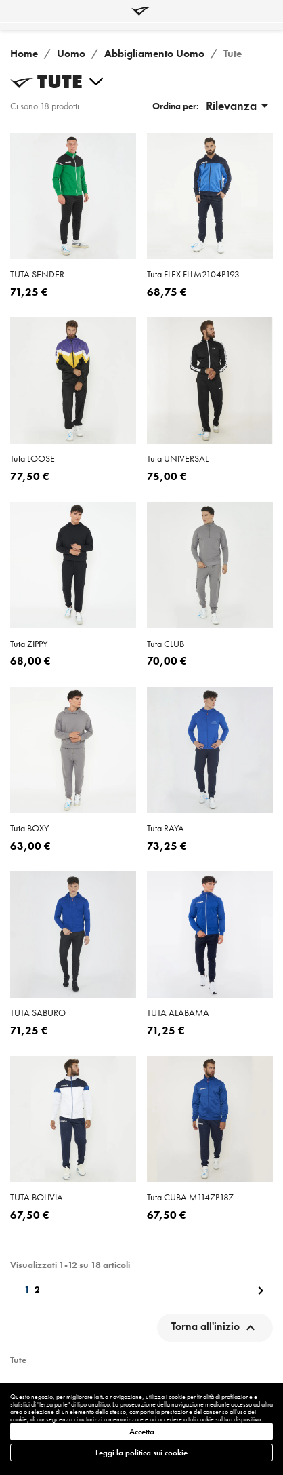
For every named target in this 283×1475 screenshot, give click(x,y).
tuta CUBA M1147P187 (190, 1197)
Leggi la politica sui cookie (141, 1452)
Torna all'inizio (215, 1328)
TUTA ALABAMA (178, 1012)
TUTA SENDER (37, 274)
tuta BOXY (29, 828)
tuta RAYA (165, 828)
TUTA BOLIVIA (36, 1197)
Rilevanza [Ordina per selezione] (239, 106)
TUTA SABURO (38, 1012)
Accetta (141, 1431)
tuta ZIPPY (28, 643)
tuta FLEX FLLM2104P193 (193, 274)
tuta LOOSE (32, 458)
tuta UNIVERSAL (178, 458)
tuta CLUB (165, 643)
